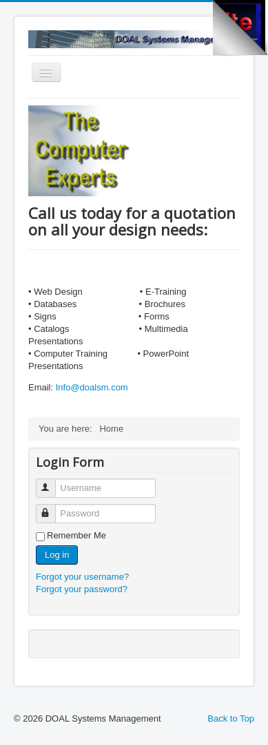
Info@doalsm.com (92, 387)
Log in (57, 554)
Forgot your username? (82, 576)
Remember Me (76, 535)
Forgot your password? (81, 589)
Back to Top (230, 718)
